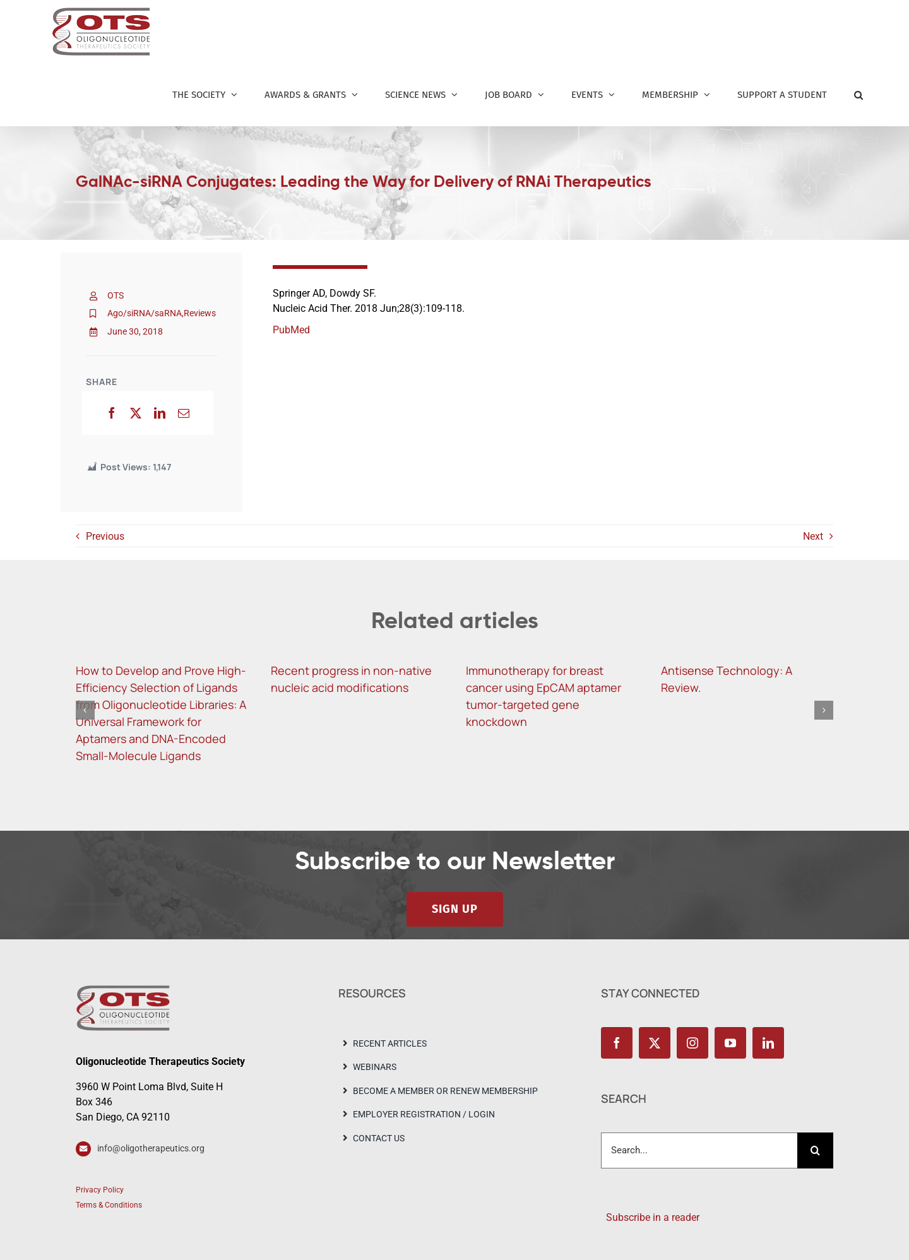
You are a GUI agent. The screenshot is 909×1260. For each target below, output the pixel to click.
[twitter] (654, 1043)
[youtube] (730, 1043)
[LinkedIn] (160, 413)
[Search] (815, 1150)
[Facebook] (112, 413)
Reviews (200, 313)
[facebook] (617, 1043)
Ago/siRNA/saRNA (144, 313)
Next (813, 536)
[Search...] (699, 1150)
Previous (105, 536)
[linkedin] (768, 1043)
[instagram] (692, 1043)
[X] (136, 413)
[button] (858, 94)
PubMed (291, 330)
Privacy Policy (100, 1190)
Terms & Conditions (109, 1205)
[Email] (184, 413)
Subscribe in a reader (650, 1217)
